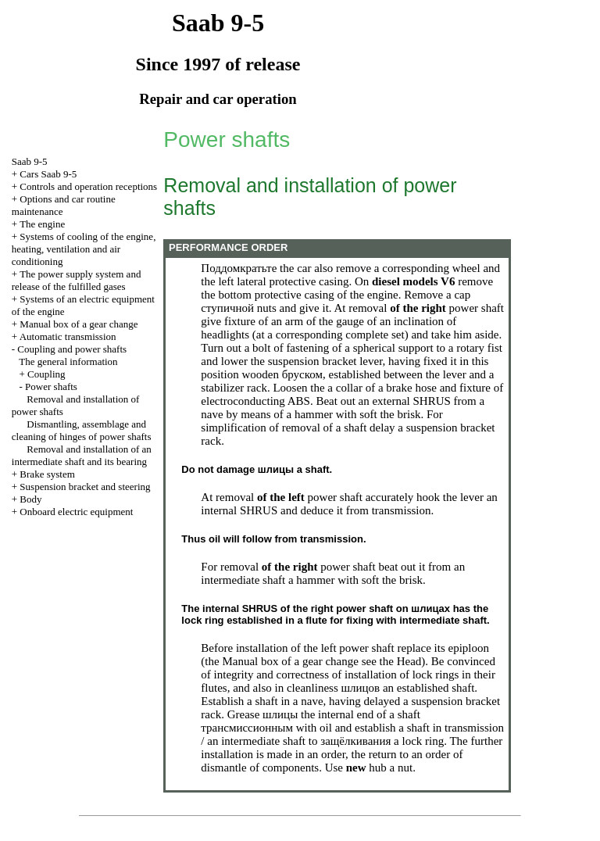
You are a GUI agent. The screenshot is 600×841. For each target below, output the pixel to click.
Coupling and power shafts (72, 349)
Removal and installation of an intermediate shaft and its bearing (82, 455)
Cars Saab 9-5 (48, 174)
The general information (68, 361)
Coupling (46, 374)
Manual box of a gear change (79, 324)
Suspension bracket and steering (85, 486)
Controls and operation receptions (88, 186)
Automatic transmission (68, 336)
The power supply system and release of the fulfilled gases (76, 280)
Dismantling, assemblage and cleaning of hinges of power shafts (82, 430)
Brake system (47, 474)
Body (30, 499)
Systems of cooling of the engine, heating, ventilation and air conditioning (84, 249)
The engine (42, 224)
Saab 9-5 (30, 161)
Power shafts (51, 386)
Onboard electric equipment (76, 511)
